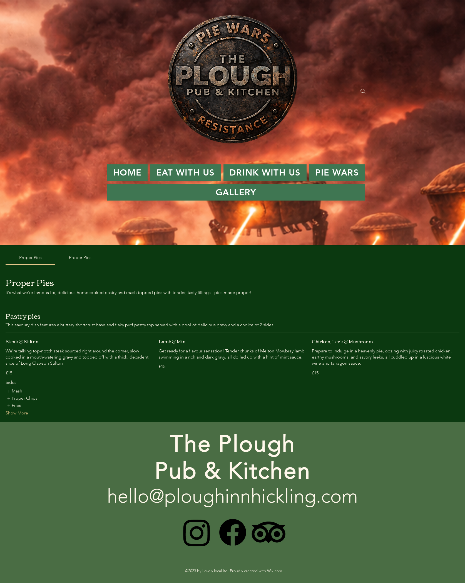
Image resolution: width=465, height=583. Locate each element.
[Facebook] (232, 532)
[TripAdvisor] (268, 532)
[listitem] (14, 391)
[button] (185, 172)
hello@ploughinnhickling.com (232, 496)
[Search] (363, 91)
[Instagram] (197, 532)
